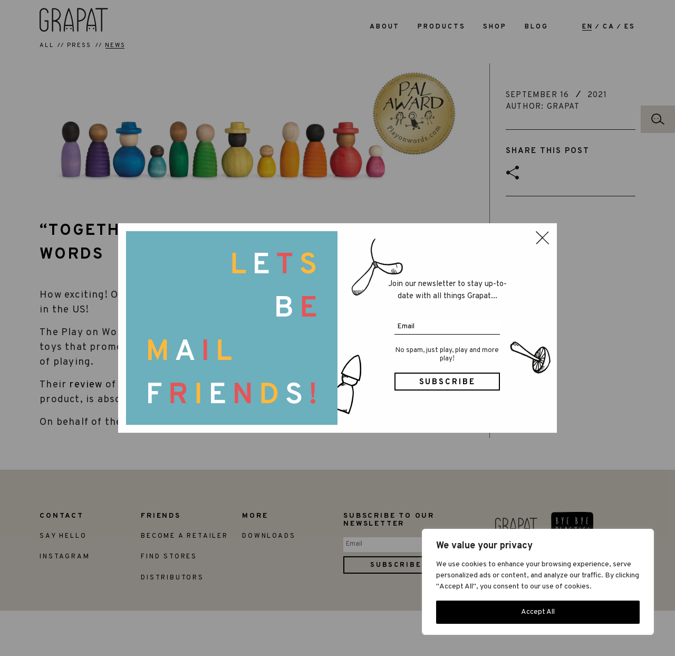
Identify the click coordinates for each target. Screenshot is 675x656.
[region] (538, 582)
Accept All (538, 611)
